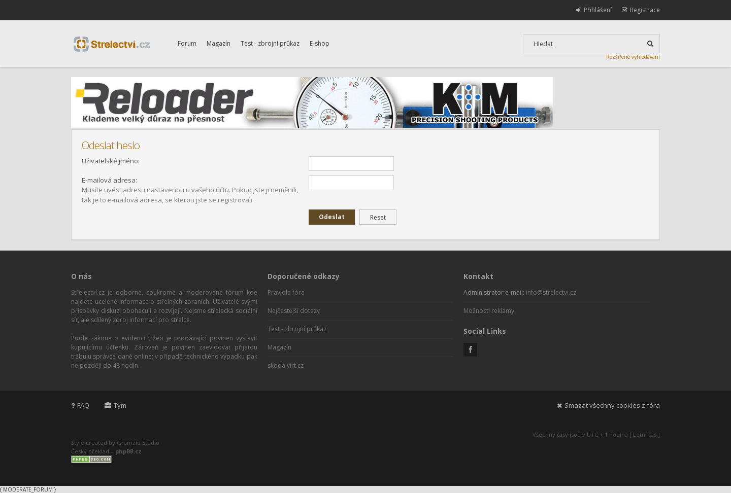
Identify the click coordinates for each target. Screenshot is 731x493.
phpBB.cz (128, 451)
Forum (187, 43)
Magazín (218, 43)
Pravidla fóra (286, 292)
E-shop (319, 43)
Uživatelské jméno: (111, 160)
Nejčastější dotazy (294, 310)
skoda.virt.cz (286, 365)
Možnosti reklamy (488, 310)
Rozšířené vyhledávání (633, 56)
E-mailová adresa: (109, 180)
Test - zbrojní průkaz (270, 43)
